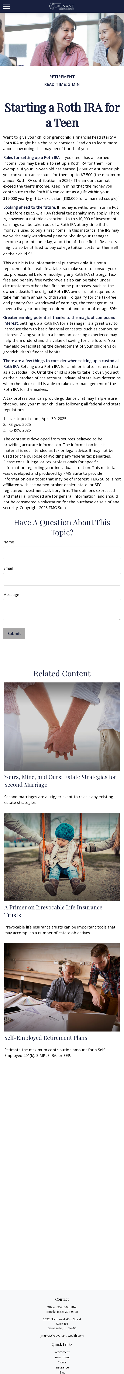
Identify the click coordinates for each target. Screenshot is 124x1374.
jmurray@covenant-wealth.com (62, 1336)
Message (11, 594)
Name (8, 541)
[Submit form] (14, 633)
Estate (62, 1362)
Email (8, 568)
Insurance (62, 1367)
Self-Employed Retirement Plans (45, 1037)
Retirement (62, 1352)
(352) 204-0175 (67, 1312)
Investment (62, 1357)
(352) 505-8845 (66, 1307)
